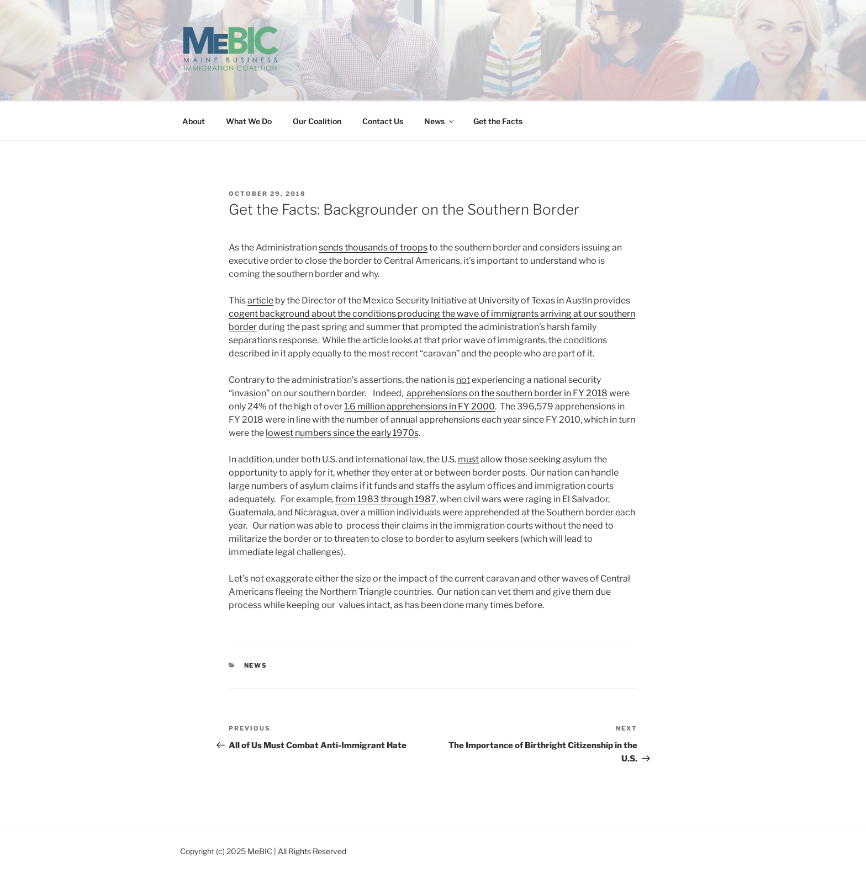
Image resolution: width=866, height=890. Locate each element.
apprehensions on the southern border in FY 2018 (506, 393)
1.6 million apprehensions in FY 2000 (419, 406)
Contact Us (382, 121)
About (193, 121)
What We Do (249, 121)
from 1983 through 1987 (385, 499)
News (439, 121)
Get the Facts (497, 121)
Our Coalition (317, 121)
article (260, 300)
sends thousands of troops (373, 247)
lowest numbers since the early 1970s (342, 433)
